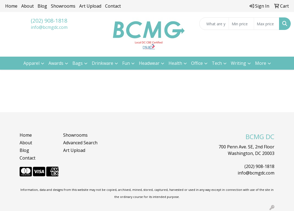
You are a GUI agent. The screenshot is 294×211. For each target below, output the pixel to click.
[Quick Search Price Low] (241, 23)
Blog (42, 6)
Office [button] (197, 63)
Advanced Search (80, 143)
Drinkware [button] (102, 63)
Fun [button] (126, 63)
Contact (113, 6)
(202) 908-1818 (49, 20)
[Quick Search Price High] (266, 23)
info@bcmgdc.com (49, 27)
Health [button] (175, 63)
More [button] (260, 63)
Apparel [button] (31, 63)
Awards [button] (55, 63)
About (27, 6)
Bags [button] (77, 63)
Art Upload (90, 6)
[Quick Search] (214, 23)
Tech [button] (217, 63)
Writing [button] (238, 63)
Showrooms (63, 6)
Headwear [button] (149, 63)
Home (11, 6)
